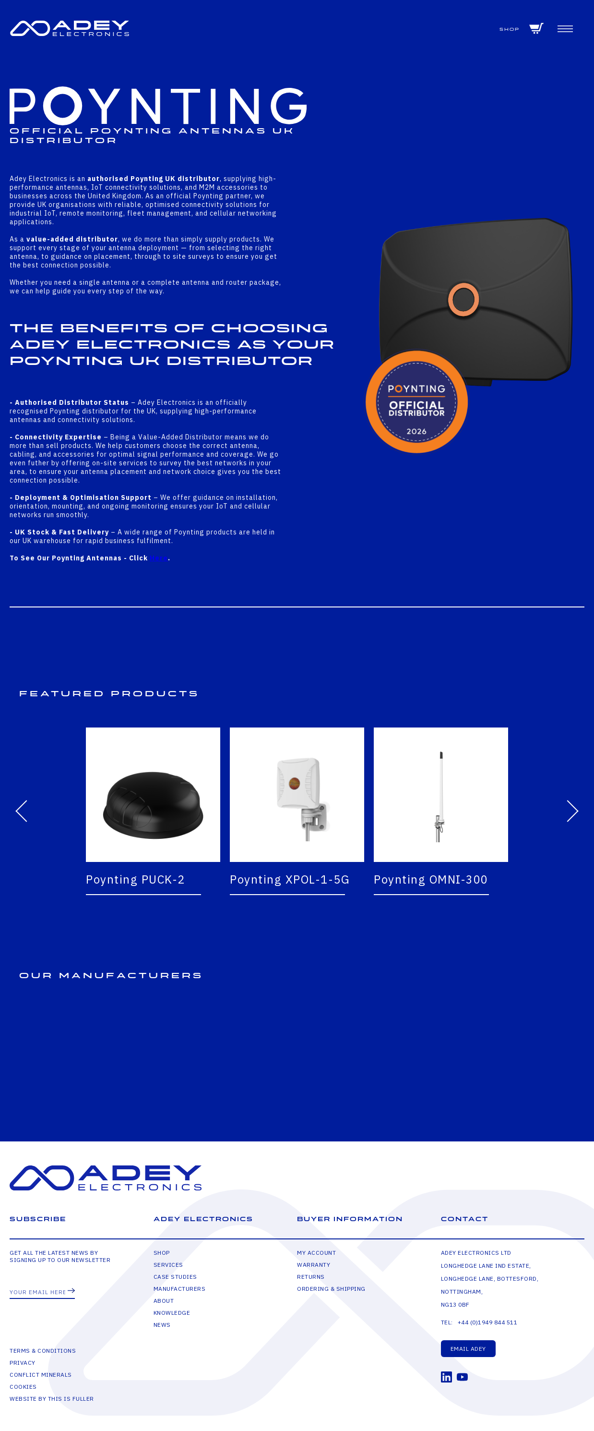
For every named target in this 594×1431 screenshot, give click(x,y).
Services (168, 1264)
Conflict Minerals (41, 1374)
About (164, 1300)
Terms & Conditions (43, 1350)
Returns (311, 1276)
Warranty (313, 1264)
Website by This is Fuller (52, 1398)
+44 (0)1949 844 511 (488, 1322)
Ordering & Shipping (331, 1288)
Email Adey (468, 1348)
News (162, 1324)
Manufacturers (180, 1288)
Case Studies (175, 1276)
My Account (316, 1252)
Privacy (23, 1362)
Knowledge (172, 1312)
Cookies (23, 1386)
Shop (509, 29)
